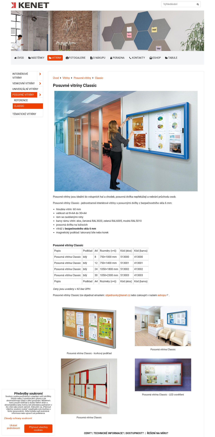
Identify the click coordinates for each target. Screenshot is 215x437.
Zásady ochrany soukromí (18, 418)
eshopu (162, 295)
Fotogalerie (76, 57)
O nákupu (97, 57)
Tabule (171, 57)
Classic (19, 106)
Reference (21, 100)
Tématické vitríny (24, 114)
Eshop (155, 57)
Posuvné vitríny (27, 95)
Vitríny (55, 57)
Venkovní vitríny (27, 83)
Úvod (19, 57)
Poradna (117, 57)
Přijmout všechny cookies (38, 429)
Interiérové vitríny (27, 76)
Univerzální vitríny (25, 89)
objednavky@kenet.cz (117, 295)
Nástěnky (36, 57)
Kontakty (137, 57)
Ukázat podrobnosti (13, 426)
